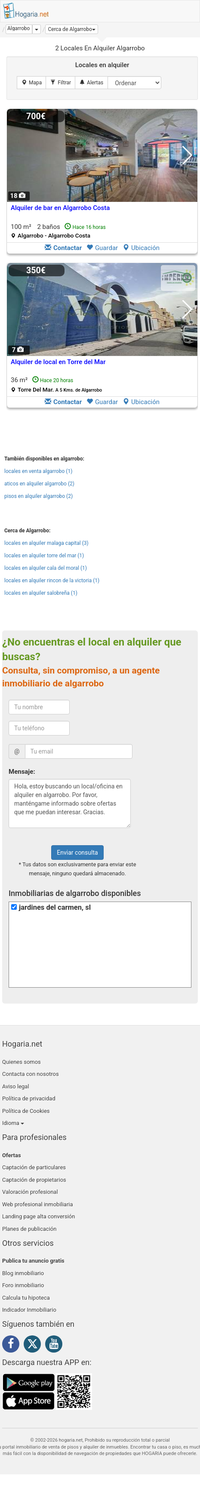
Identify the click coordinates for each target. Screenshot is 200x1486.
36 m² (56, 384)
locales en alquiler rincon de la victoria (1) (51, 581)
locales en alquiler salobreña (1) (40, 593)
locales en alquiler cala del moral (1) (45, 568)
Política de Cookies (26, 1111)
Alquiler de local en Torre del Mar (58, 362)
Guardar (102, 248)
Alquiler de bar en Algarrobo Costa (60, 208)
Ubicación (141, 248)
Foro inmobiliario (23, 1285)
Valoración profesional (30, 1192)
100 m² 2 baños (58, 231)
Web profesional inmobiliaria (37, 1204)
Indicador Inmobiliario (29, 1310)
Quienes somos (21, 1062)
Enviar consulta (77, 852)
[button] (71, 29)
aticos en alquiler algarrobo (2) (39, 484)
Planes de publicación (29, 1229)
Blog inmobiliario (23, 1273)
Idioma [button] (13, 1123)
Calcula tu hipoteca (26, 1297)
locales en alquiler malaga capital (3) (46, 543)
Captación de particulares (34, 1167)
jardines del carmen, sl (55, 907)
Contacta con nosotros (30, 1074)
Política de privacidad (28, 1098)
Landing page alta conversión (38, 1216)
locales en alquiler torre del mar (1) (44, 556)
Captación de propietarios (34, 1180)
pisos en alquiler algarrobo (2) (38, 496)
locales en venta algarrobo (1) (38, 471)
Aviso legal (15, 1086)
